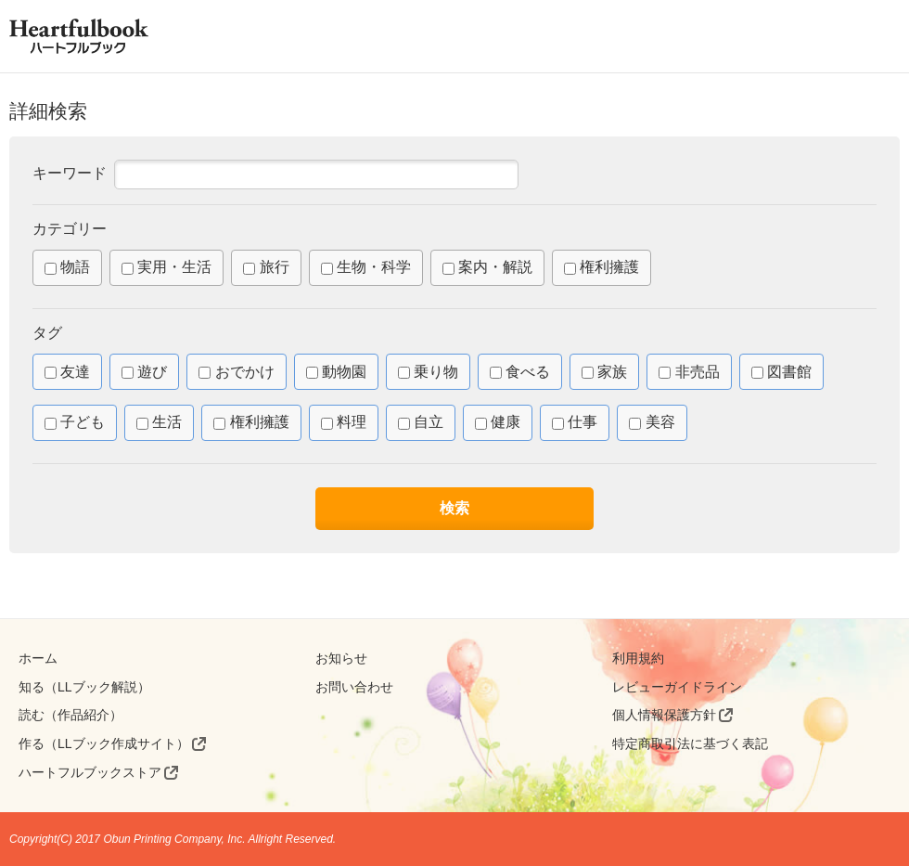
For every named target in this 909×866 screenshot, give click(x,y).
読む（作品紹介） (70, 714)
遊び (144, 372)
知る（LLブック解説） (84, 686)
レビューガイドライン (677, 686)
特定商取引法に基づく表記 (690, 743)
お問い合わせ (354, 686)
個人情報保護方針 (664, 714)
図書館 (781, 372)
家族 (604, 372)
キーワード (69, 173)
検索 (454, 508)
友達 (67, 372)
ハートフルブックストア (90, 772)
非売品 (689, 372)
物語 (67, 267)
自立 (420, 422)
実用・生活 (166, 267)
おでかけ (236, 372)
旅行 (265, 267)
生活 (159, 422)
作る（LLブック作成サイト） (104, 743)
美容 (651, 422)
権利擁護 (601, 267)
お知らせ (341, 658)
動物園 (336, 372)
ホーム (38, 658)
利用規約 (638, 658)
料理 (343, 422)
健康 (497, 422)
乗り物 (428, 372)
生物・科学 (366, 267)
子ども (75, 422)
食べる (520, 372)
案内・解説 (487, 267)
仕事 (574, 422)
